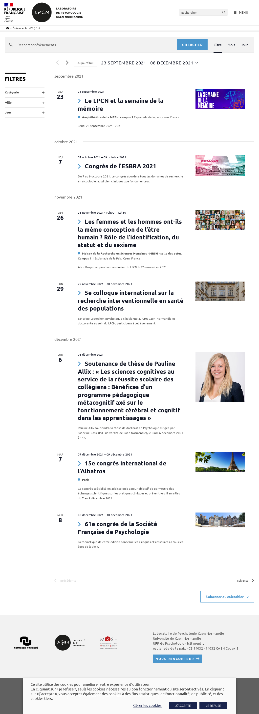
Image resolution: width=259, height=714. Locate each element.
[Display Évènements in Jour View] (244, 45)
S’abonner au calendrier (225, 596)
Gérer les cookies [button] (147, 705)
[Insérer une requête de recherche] (203, 12)
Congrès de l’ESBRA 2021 (120, 166)
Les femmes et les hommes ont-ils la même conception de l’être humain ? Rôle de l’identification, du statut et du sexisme (130, 233)
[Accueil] (7, 28)
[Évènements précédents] (57, 63)
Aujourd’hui (85, 63)
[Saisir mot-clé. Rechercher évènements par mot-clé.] (91, 45)
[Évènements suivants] (67, 63)
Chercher (192, 44)
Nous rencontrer (174, 659)
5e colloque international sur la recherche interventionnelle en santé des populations (130, 300)
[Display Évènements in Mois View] (231, 45)
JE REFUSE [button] (213, 705)
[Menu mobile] (241, 12)
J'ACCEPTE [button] (183, 705)
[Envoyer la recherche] (224, 12)
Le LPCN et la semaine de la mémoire (120, 104)
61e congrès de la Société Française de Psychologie (117, 528)
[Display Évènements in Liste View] (218, 45)
